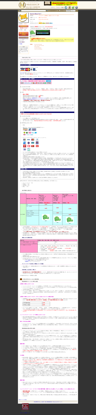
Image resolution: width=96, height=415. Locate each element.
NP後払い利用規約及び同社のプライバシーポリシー (34, 99)
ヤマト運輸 (27, 260)
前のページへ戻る (22, 399)
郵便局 (26, 261)
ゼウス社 (22, 72)
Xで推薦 (20, 43)
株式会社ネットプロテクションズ (39, 98)
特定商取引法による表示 (39, 401)
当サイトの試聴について (25, 412)
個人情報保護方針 (48, 401)
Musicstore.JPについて (57, 401)
